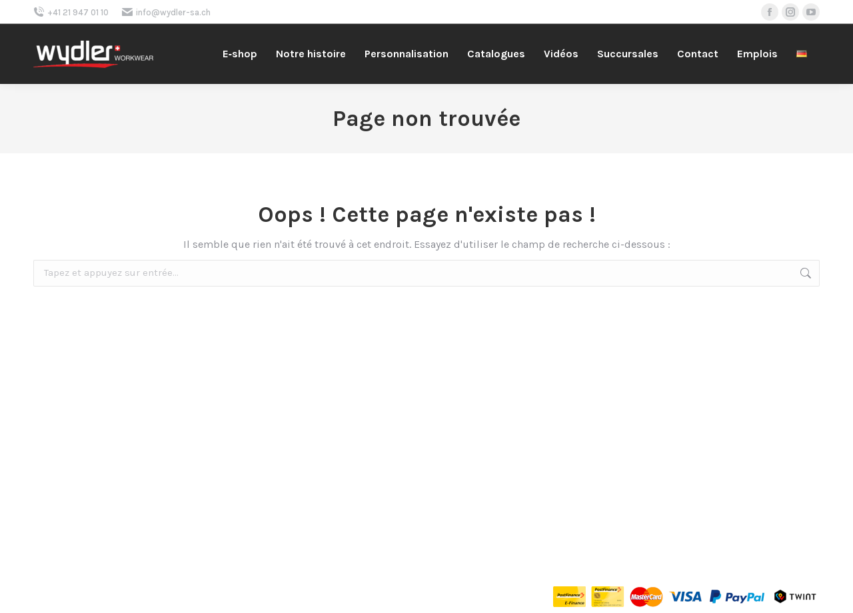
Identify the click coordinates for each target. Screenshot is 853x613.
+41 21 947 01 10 (71, 12)
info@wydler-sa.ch (166, 12)
